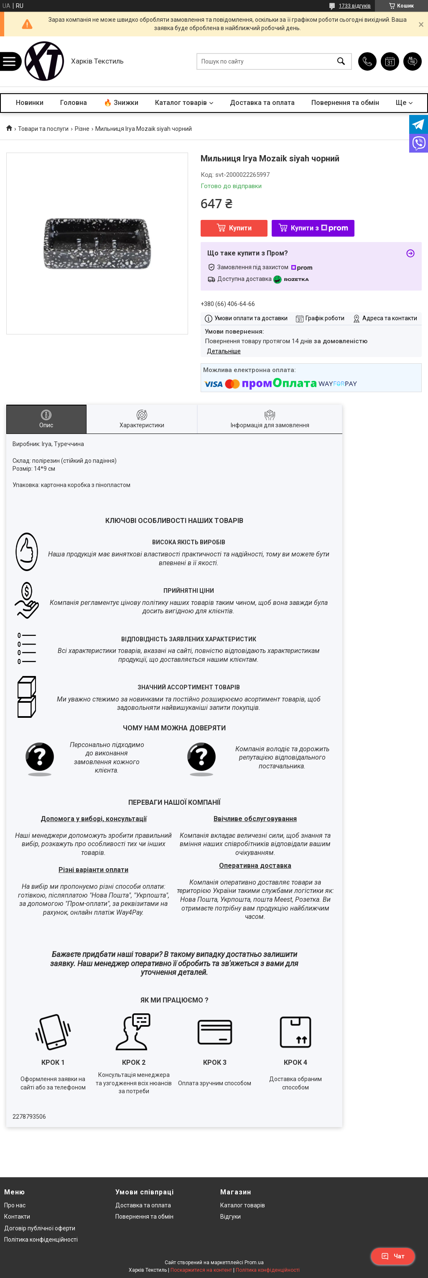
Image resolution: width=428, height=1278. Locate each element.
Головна (73, 103)
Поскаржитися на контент (201, 1270)
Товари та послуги (43, 128)
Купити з (319, 228)
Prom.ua (254, 1262)
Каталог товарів (181, 103)
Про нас (14, 1205)
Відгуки (230, 1216)
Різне (82, 128)
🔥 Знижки (121, 103)
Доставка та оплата (262, 103)
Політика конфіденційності (41, 1239)
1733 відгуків (355, 6)
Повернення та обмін (345, 103)
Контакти (17, 1216)
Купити (240, 228)
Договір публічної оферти (39, 1228)
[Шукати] (341, 61)
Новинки (29, 103)
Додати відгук (412, 61)
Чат (393, 1256)
